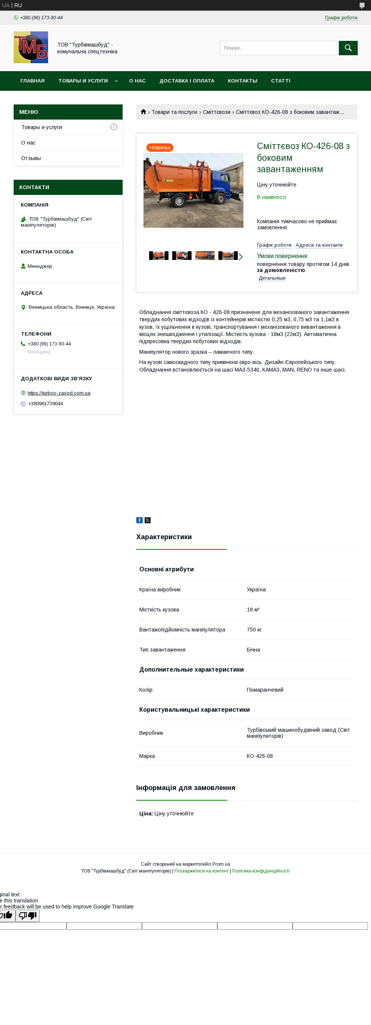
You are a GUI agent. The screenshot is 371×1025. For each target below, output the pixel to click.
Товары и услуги (83, 81)
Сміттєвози (217, 112)
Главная (32, 81)
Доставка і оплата (186, 81)
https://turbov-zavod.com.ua (59, 393)
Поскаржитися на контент (202, 871)
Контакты (242, 81)
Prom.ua (221, 864)
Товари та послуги (174, 112)
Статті (280, 81)
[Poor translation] (28, 916)
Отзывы (31, 158)
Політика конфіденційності (261, 871)
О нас (137, 81)
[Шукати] (348, 48)
